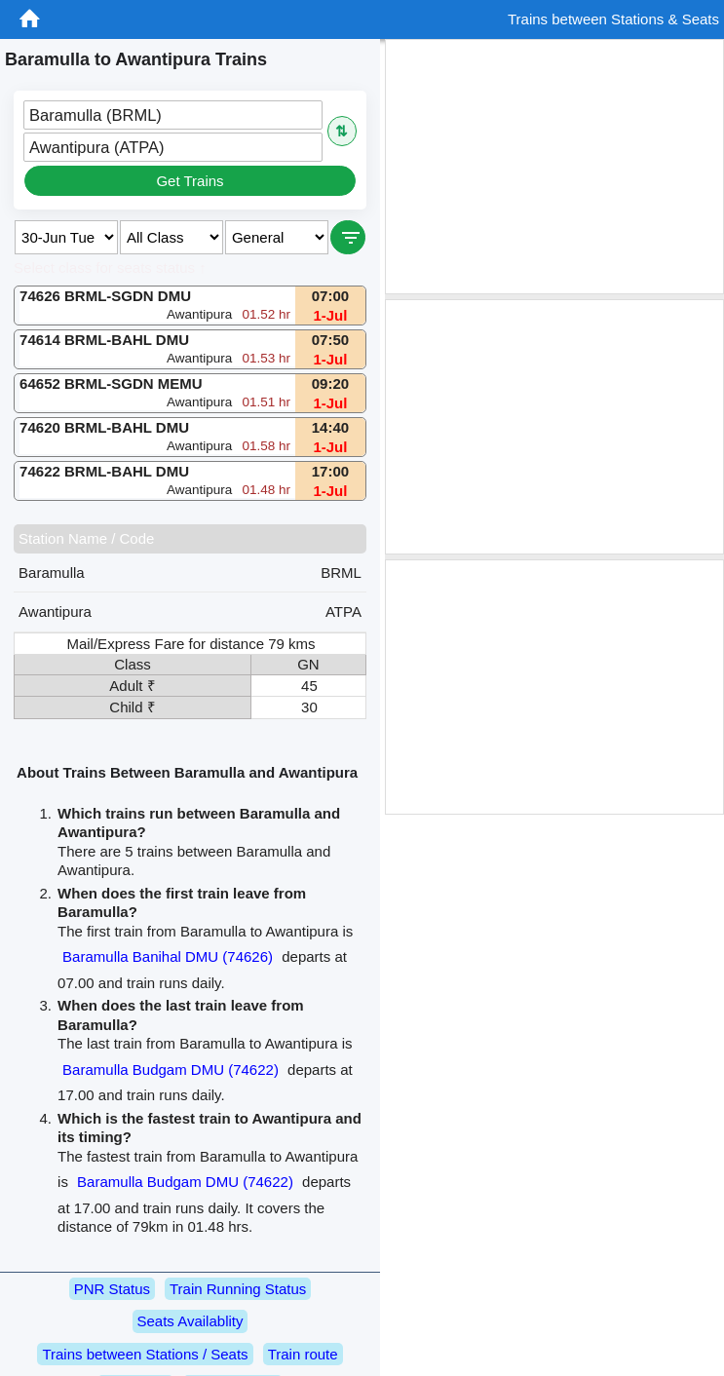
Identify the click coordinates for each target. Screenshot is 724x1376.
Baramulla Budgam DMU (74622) (170, 1069)
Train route (303, 1354)
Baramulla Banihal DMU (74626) (167, 956)
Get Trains (189, 180)
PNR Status (112, 1288)
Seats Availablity (190, 1321)
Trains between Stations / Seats (145, 1354)
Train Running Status (238, 1288)
